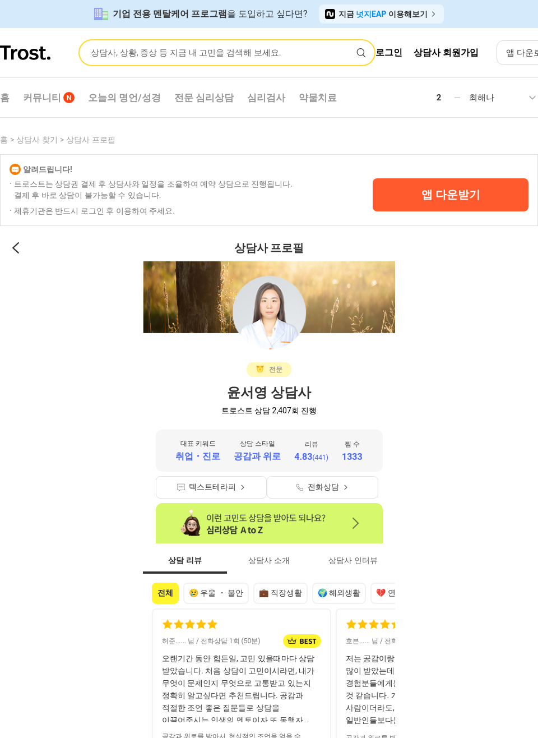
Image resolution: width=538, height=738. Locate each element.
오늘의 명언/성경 (124, 97)
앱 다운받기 (450, 194)
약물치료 (318, 97)
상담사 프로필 (90, 139)
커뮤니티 (49, 97)
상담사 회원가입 (446, 52)
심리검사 (266, 97)
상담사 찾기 (36, 139)
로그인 (388, 52)
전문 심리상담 (204, 97)
